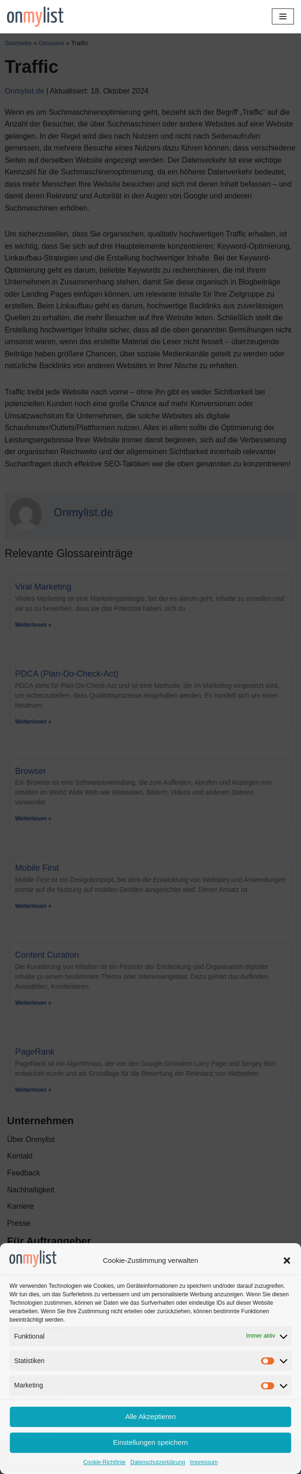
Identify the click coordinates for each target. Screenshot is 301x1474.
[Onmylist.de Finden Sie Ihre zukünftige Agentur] (35, 17)
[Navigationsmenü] (283, 16)
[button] (287, 1260)
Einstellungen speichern (150, 1442)
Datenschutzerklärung (157, 1462)
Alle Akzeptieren (150, 1416)
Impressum (204, 1462)
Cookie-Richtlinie (104, 1462)
